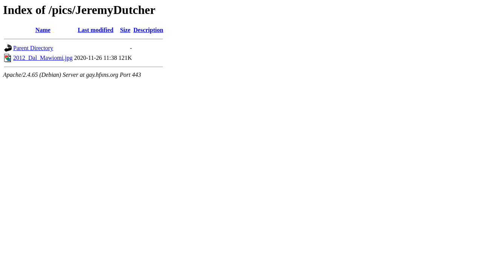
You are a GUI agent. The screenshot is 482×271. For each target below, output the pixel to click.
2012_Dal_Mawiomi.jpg (43, 58)
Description (148, 30)
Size (125, 30)
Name (42, 30)
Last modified (95, 30)
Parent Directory (33, 48)
